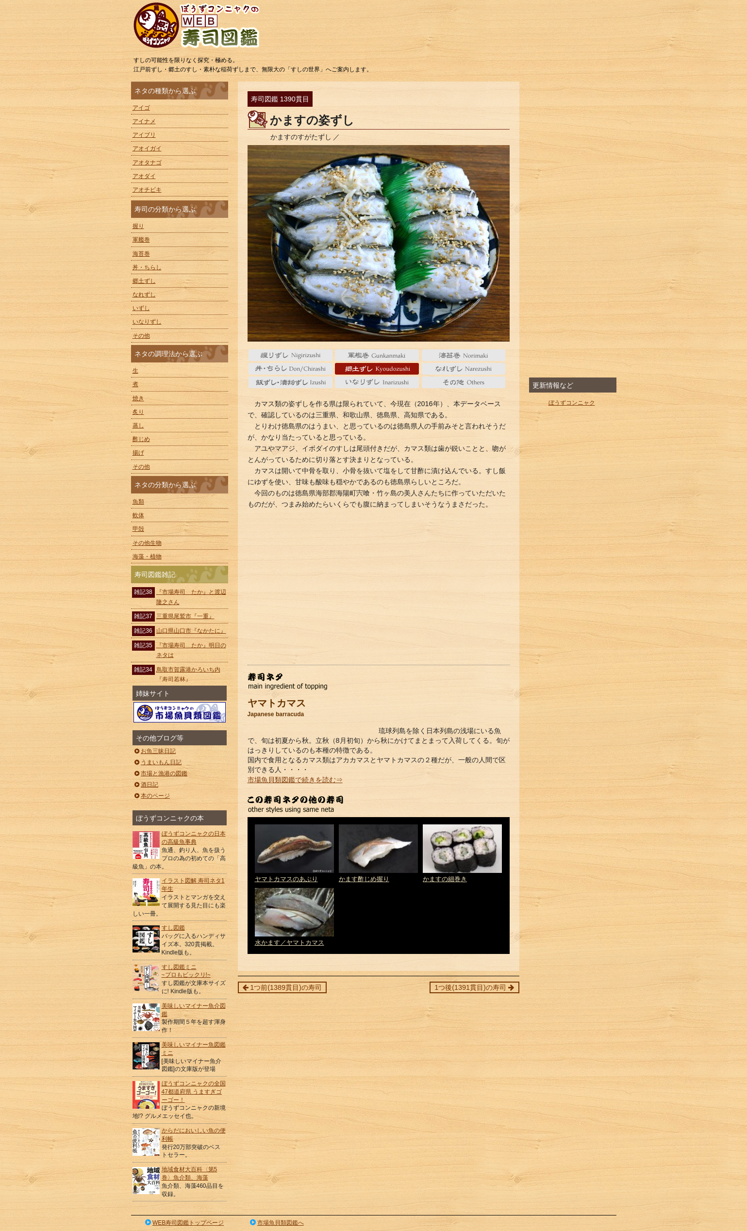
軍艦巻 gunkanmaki (377, 355)
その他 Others (464, 382)
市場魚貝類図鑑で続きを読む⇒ (295, 780)
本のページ (151, 795)
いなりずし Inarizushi (377, 382)
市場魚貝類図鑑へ (276, 1222)
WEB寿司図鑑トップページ (184, 1222)
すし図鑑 (173, 927)
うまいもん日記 (157, 762)
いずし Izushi (290, 382)
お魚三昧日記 (154, 751)
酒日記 (145, 784)
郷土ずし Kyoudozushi (377, 369)
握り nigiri (290, 355)
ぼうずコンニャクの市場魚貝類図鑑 (179, 712)
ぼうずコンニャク (571, 402)
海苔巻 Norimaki (464, 355)
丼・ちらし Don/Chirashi (290, 369)
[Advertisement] (378, 587)
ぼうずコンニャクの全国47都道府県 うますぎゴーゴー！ (194, 1091)
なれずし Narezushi (464, 369)
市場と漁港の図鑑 (160, 773)
